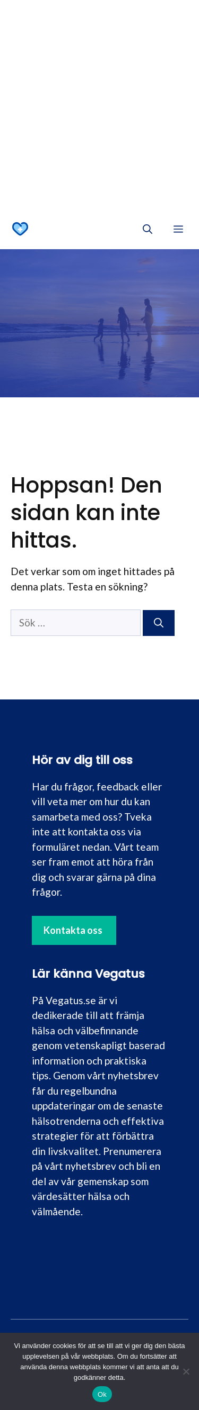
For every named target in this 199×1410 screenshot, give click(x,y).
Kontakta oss (73, 930)
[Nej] (185, 1371)
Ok (102, 1394)
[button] (147, 229)
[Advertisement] (99, 104)
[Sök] (159, 623)
